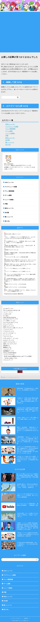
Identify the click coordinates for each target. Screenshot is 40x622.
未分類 (7, 140)
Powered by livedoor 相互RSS (13, 294)
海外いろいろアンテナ (10, 344)
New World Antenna (9, 317)
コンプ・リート (8, 312)
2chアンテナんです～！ (10, 342)
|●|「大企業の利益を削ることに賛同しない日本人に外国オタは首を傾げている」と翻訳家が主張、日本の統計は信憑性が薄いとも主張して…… (20, 280)
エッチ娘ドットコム (9, 320)
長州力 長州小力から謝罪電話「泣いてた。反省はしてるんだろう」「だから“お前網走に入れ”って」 (20, 291)
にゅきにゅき (7, 314)
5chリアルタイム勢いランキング (13, 327)
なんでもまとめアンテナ (10, 322)
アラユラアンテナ (8, 331)
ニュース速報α (10, 133)
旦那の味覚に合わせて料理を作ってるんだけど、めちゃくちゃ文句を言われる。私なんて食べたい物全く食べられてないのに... (20, 260)
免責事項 (26, 618)
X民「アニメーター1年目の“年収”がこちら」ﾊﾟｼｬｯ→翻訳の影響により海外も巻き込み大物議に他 (19, 275)
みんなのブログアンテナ (10, 319)
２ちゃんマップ (8, 360)
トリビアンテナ (8, 329)
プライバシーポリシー (16, 618)
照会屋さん (6, 345)
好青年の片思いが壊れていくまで (12, 234)
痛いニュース (9, 142)
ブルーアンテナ (8, 336)
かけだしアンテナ (8, 340)
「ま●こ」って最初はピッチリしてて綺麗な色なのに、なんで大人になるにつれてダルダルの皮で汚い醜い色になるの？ (19, 237)
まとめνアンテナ (8, 308)
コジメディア (7, 349)
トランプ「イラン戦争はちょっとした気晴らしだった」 (17, 268)
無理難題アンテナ (8, 351)
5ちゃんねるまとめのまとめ (11, 310)
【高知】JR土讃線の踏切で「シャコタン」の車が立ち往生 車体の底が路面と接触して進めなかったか (19, 246)
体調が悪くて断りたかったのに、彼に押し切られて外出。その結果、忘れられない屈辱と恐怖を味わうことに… (20, 265)
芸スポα (8, 144)
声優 (6, 135)
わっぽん (6, 315)
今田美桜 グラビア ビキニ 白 (11, 249)
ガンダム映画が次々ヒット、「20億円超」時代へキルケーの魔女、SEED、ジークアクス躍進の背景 (19, 242)
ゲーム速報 (9, 131)
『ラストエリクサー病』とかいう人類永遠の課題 (16, 257)
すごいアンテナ (8, 324)
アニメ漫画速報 (10, 129)
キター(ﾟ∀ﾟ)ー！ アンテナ (10, 338)
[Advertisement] (20, 32)
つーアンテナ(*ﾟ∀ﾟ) (8, 354)
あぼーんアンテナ (8, 326)
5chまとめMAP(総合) (9, 352)
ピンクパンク (7, 335)
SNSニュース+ (10, 124)
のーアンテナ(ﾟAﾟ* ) (9, 333)
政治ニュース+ (10, 138)
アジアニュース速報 (11, 126)
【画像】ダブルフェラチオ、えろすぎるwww (15, 284)
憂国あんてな (7, 347)
